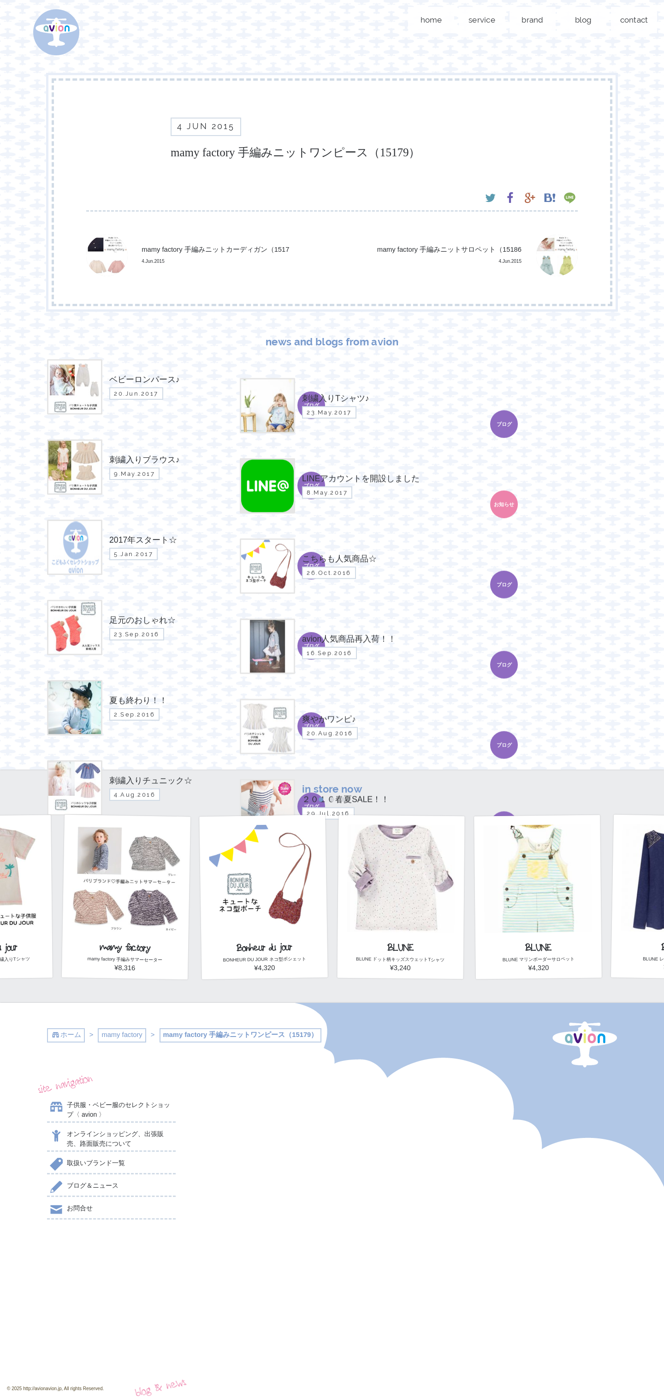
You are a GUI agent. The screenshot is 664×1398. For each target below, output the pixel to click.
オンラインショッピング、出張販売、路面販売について (105, 1138)
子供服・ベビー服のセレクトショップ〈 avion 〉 (108, 1109)
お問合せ (70, 1209)
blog (583, 19)
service (481, 19)
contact (634, 19)
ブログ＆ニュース (83, 1187)
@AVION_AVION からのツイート (533, 1095)
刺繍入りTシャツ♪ (258, 1129)
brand (532, 19)
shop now (111, 1343)
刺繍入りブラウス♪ (258, 1151)
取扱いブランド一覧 (86, 1164)
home (431, 19)
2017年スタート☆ (258, 1203)
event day (371, 1370)
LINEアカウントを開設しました (258, 1177)
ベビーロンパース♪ (258, 1106)
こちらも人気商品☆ (258, 1226)
